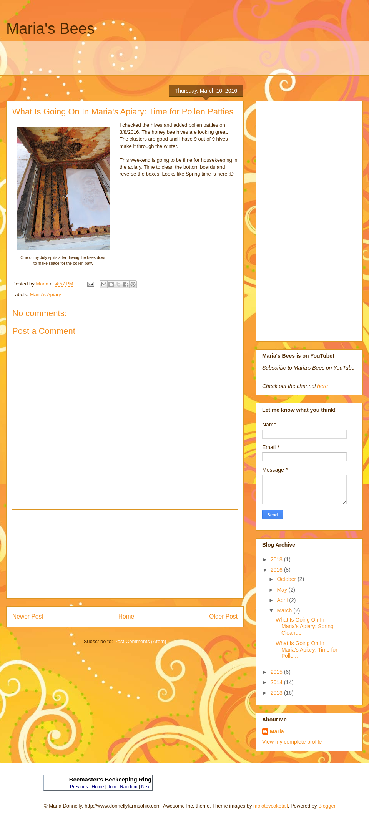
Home (126, 616)
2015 (277, 672)
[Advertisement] (190, 58)
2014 (277, 682)
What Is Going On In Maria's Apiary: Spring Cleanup (305, 626)
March (285, 610)
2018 (277, 559)
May (282, 590)
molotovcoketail (270, 806)
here (322, 386)
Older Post (223, 616)
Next (146, 786)
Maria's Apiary (45, 294)
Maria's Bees (50, 28)
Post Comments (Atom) (140, 641)
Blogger (326, 806)
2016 (277, 570)
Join (112, 786)
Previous (79, 786)
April (283, 600)
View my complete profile (292, 742)
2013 (277, 693)
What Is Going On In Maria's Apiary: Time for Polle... (306, 649)
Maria (277, 731)
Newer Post (27, 616)
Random (128, 786)
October (287, 579)
